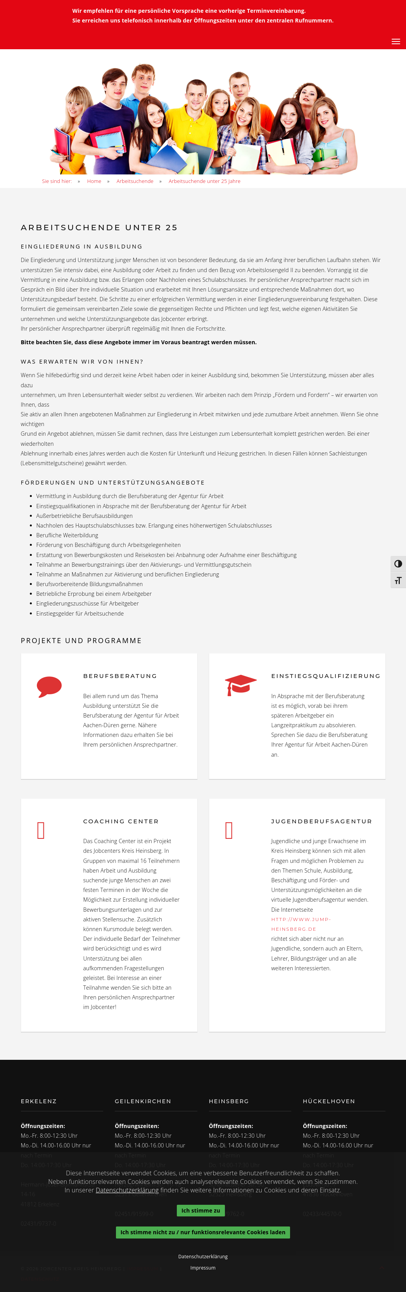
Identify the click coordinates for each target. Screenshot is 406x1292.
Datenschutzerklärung (127, 1190)
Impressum (203, 1268)
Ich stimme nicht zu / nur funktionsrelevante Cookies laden (203, 1232)
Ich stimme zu (201, 1210)
